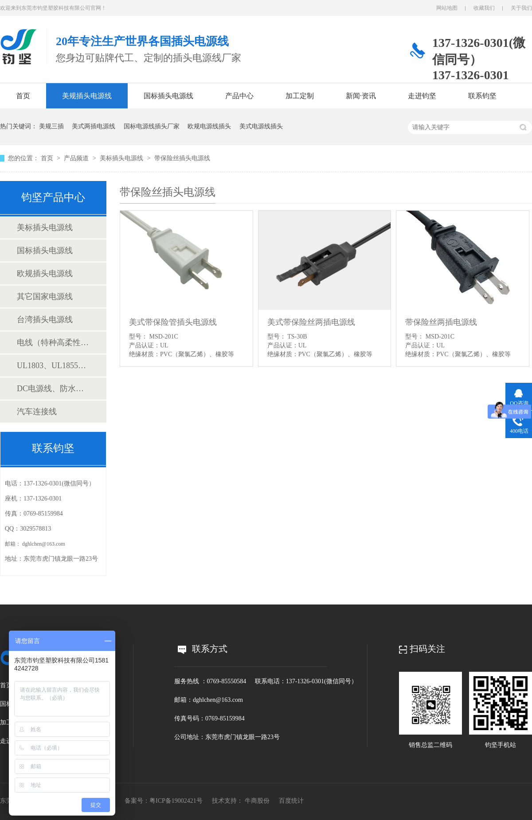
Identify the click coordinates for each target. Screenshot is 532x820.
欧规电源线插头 (209, 126)
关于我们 (521, 8)
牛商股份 (257, 800)
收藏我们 (484, 8)
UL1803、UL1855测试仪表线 (53, 365)
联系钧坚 (482, 96)
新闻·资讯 (361, 96)
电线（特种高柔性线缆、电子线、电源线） (53, 342)
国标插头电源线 (168, 96)
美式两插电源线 (93, 126)
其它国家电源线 (45, 296)
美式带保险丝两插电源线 (311, 322)
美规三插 (51, 126)
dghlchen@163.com (43, 544)
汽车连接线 (37, 411)
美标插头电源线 (122, 158)
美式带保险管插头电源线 (173, 322)
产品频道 (77, 158)
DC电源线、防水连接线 (53, 388)
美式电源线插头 (261, 126)
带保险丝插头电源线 (182, 158)
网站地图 (447, 8)
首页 (23, 96)
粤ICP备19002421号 (176, 800)
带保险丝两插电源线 (441, 322)
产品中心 (239, 96)
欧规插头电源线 (45, 273)
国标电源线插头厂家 (152, 126)
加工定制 (300, 96)
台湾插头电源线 (45, 319)
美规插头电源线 (87, 96)
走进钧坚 (422, 96)
